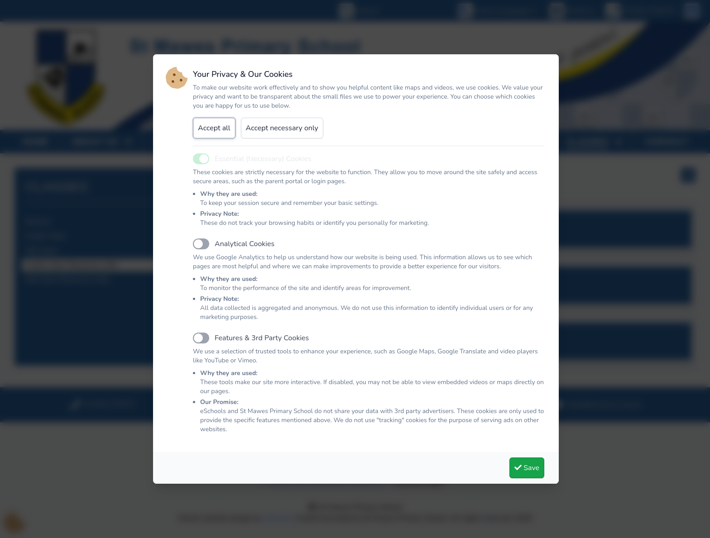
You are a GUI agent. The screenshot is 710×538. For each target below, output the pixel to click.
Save (526, 468)
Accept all (214, 128)
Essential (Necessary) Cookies (263, 159)
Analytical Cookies (244, 244)
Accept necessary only (282, 128)
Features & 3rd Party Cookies (262, 338)
